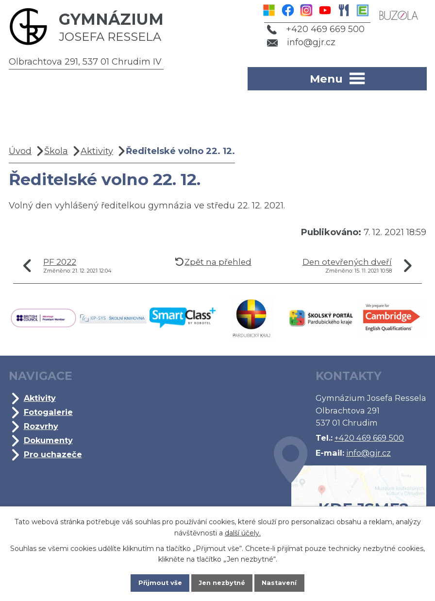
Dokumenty (48, 440)
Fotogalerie (48, 412)
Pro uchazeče (53, 454)
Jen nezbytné (222, 581)
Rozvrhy (41, 426)
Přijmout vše (151, 581)
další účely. (243, 529)
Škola (56, 151)
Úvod (20, 151)
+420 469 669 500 (310, 29)
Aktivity (97, 151)
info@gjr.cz (296, 42)
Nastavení (288, 581)
